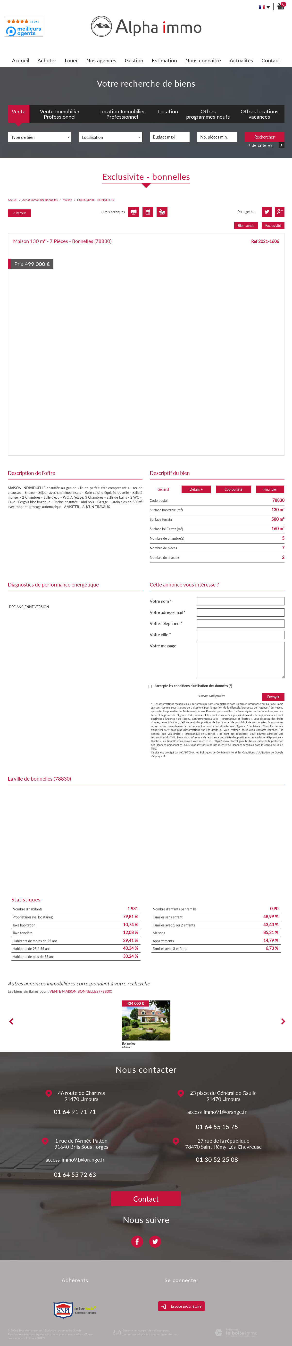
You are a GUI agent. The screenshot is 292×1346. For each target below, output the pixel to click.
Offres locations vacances (259, 114)
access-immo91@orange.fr (217, 1112)
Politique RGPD (35, 1338)
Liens (70, 1334)
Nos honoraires (55, 1334)
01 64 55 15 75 (217, 1126)
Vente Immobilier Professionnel (60, 114)
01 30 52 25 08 (217, 1159)
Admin (79, 1334)
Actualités (241, 60)
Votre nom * (161, 601)
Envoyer (273, 697)
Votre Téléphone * (166, 623)
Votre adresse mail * (167, 612)
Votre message (163, 645)
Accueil (20, 60)
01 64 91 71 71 (75, 1111)
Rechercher (264, 137)
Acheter (46, 60)
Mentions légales (34, 1334)
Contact (270, 60)
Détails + (196, 489)
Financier (270, 489)
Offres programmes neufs (208, 114)
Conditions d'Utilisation (256, 752)
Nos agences (101, 60)
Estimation (164, 60)
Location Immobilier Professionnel (122, 114)
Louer (71, 60)
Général (163, 489)
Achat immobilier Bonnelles (40, 200)
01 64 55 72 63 (75, 1174)
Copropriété (233, 489)
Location (168, 111)
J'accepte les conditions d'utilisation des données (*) (193, 686)
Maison (67, 200)
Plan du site (15, 1334)
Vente (18, 111)
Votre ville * (160, 634)
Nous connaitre (203, 60)
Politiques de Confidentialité (217, 752)
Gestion (134, 60)
